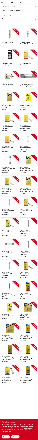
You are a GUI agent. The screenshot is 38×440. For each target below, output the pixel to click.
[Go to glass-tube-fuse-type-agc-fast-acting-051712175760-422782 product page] (28, 375)
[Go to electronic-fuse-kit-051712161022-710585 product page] (10, 81)
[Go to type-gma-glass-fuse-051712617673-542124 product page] (28, 60)
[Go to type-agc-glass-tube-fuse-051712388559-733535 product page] (28, 312)
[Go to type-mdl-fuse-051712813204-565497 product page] (28, 228)
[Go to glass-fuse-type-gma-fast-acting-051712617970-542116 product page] (28, 81)
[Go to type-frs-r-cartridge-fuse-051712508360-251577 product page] (10, 39)
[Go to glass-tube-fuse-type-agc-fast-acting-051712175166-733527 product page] (28, 333)
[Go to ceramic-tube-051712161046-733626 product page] (10, 291)
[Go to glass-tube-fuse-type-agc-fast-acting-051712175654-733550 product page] (10, 354)
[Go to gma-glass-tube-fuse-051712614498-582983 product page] (28, 123)
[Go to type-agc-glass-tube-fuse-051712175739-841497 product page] (10, 375)
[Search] (36, 6)
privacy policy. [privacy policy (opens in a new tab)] (27, 428)
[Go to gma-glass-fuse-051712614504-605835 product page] (28, 144)
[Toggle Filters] (36, 19)
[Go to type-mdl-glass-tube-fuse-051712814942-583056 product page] (28, 165)
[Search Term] (19, 6)
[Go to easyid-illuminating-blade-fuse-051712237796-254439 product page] (10, 60)
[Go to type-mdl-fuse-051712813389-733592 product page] (28, 207)
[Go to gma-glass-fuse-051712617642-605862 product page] (10, 144)
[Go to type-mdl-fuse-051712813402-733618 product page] (10, 249)
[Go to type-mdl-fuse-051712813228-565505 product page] (28, 249)
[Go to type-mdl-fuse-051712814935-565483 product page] (10, 207)
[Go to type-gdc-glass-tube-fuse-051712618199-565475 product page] (28, 39)
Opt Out (15, 436)
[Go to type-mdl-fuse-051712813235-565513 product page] (10, 270)
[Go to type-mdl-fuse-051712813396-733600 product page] (10, 228)
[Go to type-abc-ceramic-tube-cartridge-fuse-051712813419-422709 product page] (28, 270)
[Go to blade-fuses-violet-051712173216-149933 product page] (28, 291)
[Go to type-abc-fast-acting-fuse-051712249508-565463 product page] (28, 102)
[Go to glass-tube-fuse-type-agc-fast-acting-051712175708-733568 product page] (28, 354)
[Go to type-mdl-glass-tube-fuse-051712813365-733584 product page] (10, 186)
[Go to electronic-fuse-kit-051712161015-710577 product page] (10, 312)
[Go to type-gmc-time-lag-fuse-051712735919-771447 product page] (10, 102)
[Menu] (2, 2)
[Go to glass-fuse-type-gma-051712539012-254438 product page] (10, 165)
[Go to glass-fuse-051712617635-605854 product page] (10, 123)
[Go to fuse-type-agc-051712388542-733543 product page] (10, 333)
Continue (5, 436)
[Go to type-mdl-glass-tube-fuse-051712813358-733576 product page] (28, 186)
